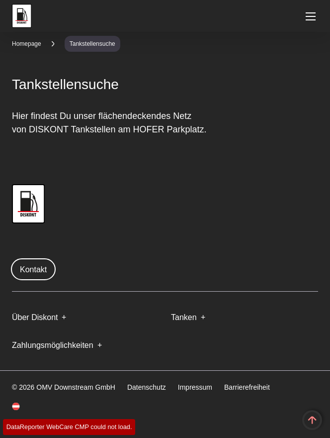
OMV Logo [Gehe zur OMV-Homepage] (22, 16)
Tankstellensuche (92, 43)
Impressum (195, 387)
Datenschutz (146, 387)
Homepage (26, 43)
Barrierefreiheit (247, 387)
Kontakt (33, 269)
